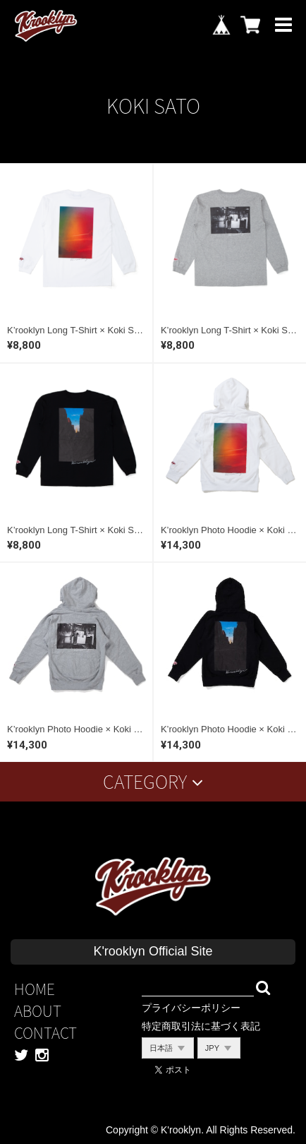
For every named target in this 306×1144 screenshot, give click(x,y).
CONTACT (45, 1033)
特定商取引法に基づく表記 (201, 1026)
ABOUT (37, 1011)
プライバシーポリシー (191, 1007)
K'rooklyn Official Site (152, 951)
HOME (34, 989)
